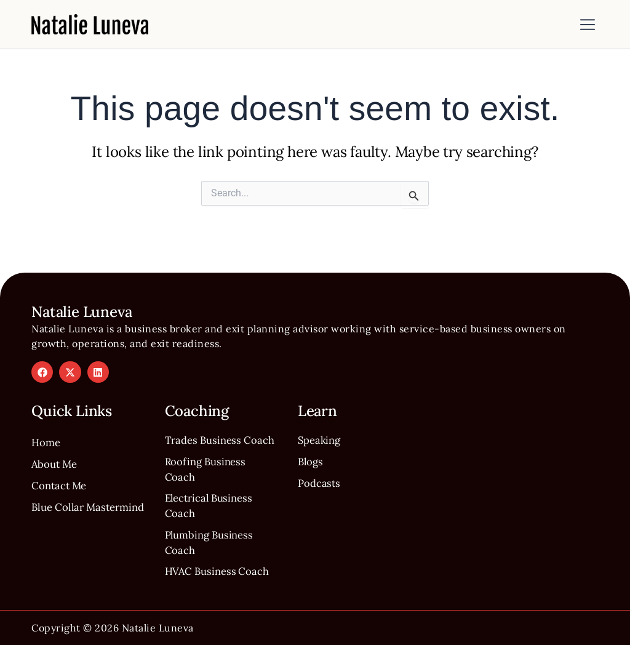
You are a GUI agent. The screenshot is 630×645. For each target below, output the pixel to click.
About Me (56, 438)
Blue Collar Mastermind (62, 492)
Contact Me (61, 461)
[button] (587, 26)
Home (47, 416)
